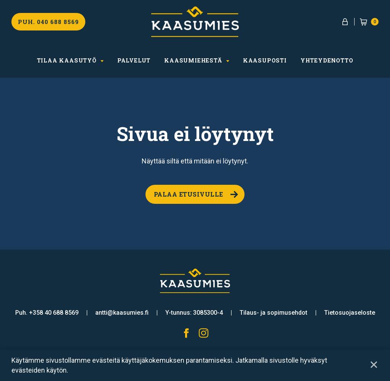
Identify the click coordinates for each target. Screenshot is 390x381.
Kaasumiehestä (193, 60)
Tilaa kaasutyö (67, 60)
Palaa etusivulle (188, 194)
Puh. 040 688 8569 (48, 22)
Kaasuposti (265, 60)
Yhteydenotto (326, 60)
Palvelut (133, 60)
